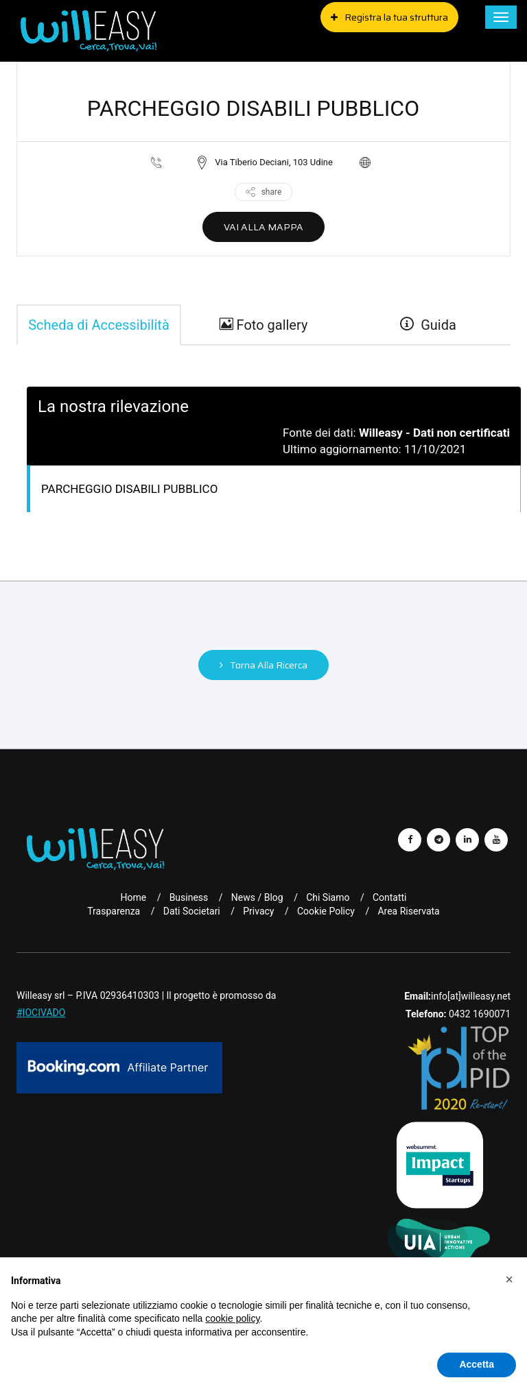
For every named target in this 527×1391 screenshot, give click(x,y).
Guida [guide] (428, 325)
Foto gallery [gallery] (264, 325)
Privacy (258, 911)
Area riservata (408, 911)
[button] (509, 1279)
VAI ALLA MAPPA (263, 226)
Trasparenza (113, 911)
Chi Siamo (327, 897)
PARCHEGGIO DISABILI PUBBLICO (129, 489)
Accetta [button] (476, 1364)
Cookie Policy (326, 911)
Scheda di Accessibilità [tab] (98, 325)
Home (133, 897)
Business (189, 897)
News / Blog (257, 897)
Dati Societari (191, 911)
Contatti (390, 897)
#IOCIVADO (40, 1012)
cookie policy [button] (232, 1318)
